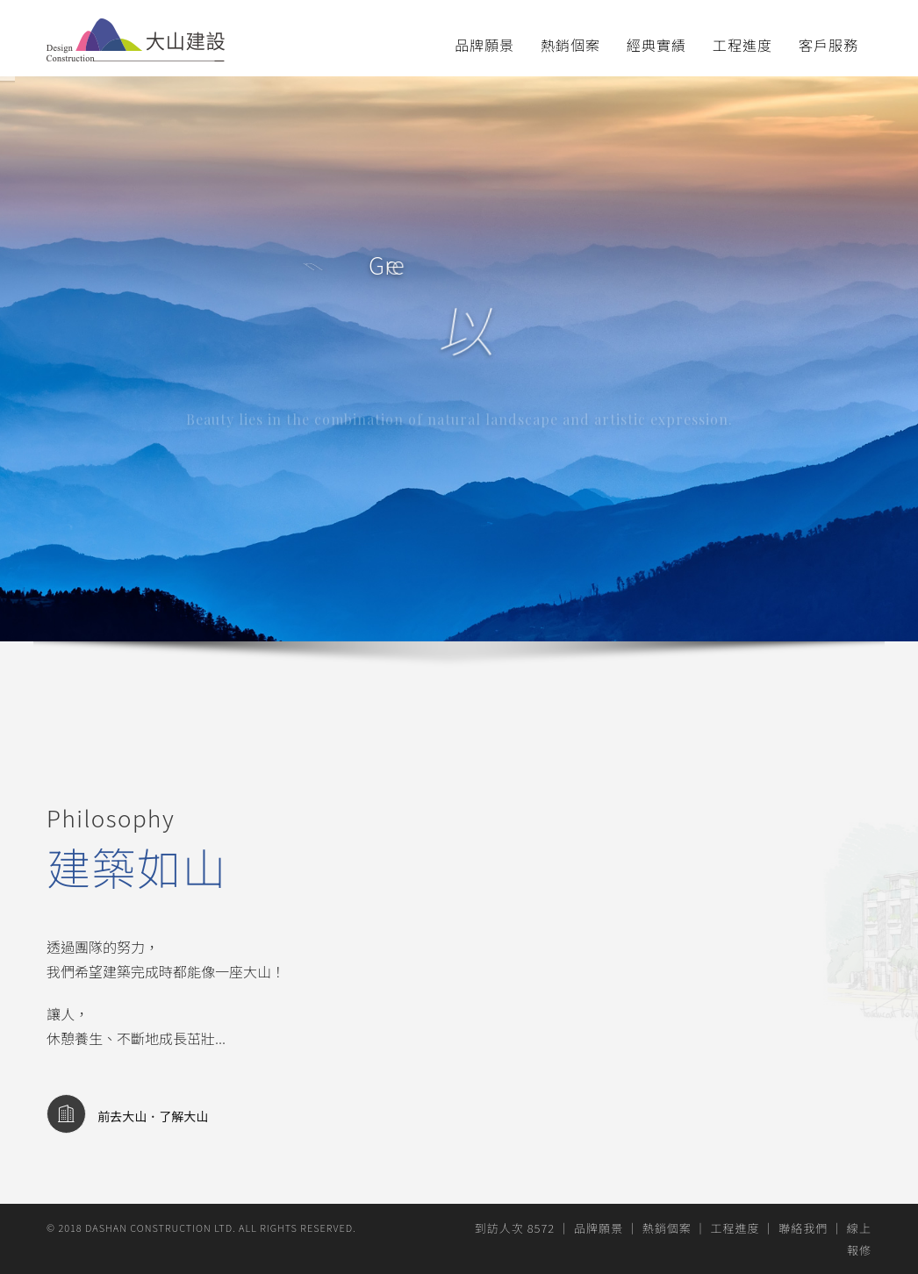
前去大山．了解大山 (127, 1116)
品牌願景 (484, 44)
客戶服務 (828, 44)
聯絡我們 (803, 1228)
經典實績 (656, 44)
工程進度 (742, 44)
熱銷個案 (570, 44)
